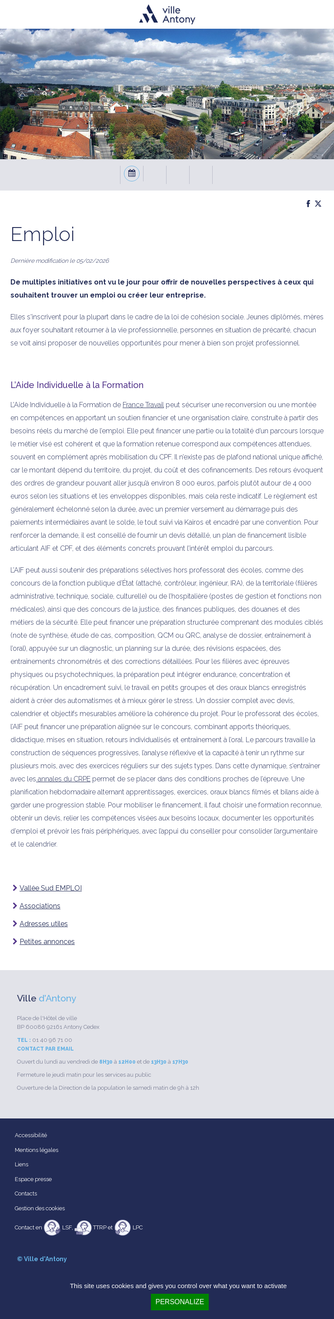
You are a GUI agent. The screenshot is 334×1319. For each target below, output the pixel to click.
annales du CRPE (63, 779)
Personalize (179, 1302)
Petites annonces (47, 941)
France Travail (143, 405)
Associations (40, 906)
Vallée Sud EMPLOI (51, 888)
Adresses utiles (44, 924)
